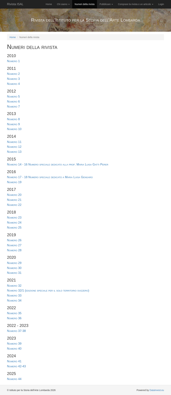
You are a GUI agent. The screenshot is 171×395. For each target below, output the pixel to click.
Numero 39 (14, 343)
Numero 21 (14, 200)
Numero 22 (14, 205)
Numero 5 (13, 96)
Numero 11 (14, 142)
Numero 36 (14, 318)
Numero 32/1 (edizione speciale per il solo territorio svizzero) (48, 290)
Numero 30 (14, 268)
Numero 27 (14, 245)
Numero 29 (14, 263)
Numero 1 (13, 61)
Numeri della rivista (85, 4)
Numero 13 (14, 151)
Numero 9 (13, 124)
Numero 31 (14, 272)
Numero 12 (14, 146)
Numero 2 (13, 73)
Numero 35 (14, 313)
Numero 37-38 (16, 331)
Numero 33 (14, 295)
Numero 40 (14, 348)
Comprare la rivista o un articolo (135, 4)
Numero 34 (14, 300)
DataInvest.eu (157, 390)
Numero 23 (14, 217)
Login (161, 4)
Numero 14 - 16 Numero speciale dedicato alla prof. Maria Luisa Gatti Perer (57, 164)
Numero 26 (14, 240)
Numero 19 (14, 182)
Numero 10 (14, 129)
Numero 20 (14, 194)
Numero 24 (14, 222)
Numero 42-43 (16, 366)
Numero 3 (13, 78)
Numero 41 (14, 361)
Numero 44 (14, 379)
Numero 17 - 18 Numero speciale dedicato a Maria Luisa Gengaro (50, 177)
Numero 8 (13, 119)
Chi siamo (63, 4)
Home (49, 4)
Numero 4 (13, 83)
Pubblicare (106, 4)
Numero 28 (14, 250)
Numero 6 (13, 101)
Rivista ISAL (15, 4)
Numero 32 (14, 285)
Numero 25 (14, 227)
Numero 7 (13, 106)
